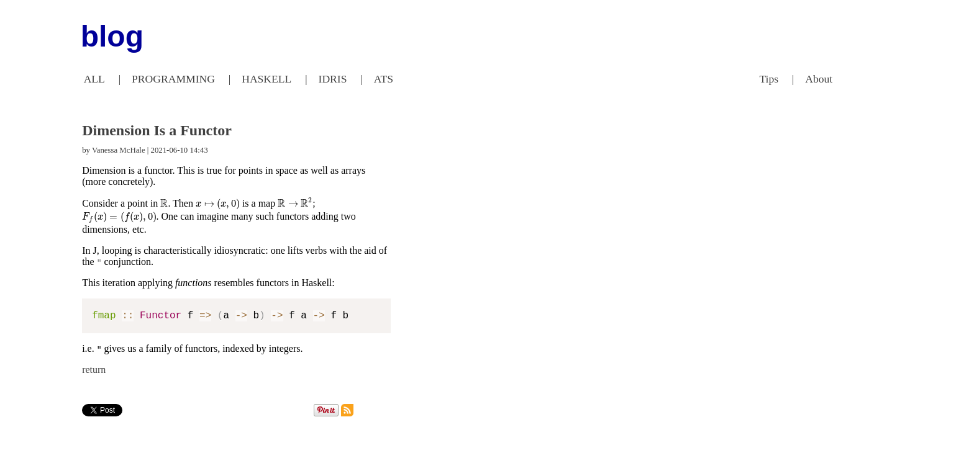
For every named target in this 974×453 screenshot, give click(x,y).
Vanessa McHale (118, 150)
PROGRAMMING (173, 79)
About (818, 79)
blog (112, 36)
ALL (94, 79)
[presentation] (164, 203)
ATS (383, 79)
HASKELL (266, 79)
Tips (768, 79)
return (94, 369)
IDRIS (333, 79)
